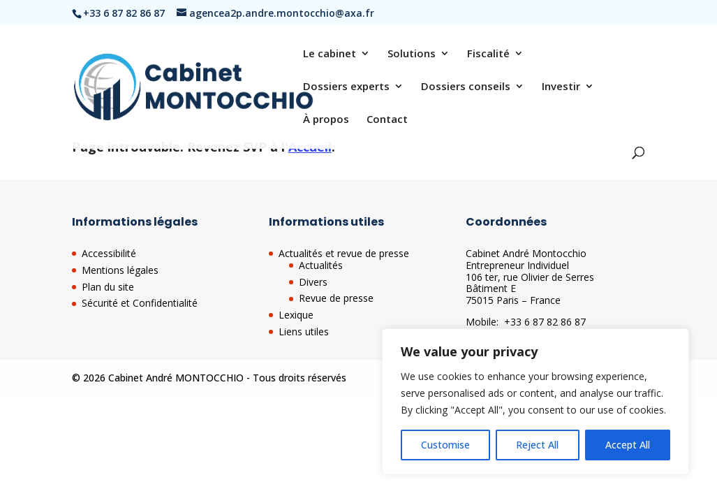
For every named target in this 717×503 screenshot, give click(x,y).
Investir (561, 87)
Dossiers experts (346, 87)
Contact (387, 120)
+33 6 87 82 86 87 (545, 321)
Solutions (411, 54)
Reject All (537, 444)
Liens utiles (304, 331)
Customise (445, 444)
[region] (535, 401)
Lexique (296, 314)
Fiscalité (488, 54)
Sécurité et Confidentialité (140, 302)
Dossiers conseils (465, 87)
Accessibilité (109, 253)
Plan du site (108, 286)
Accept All (627, 444)
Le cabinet (329, 54)
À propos (326, 120)
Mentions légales (120, 270)
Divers (313, 282)
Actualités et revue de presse (344, 253)
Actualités (321, 265)
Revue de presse (336, 298)
